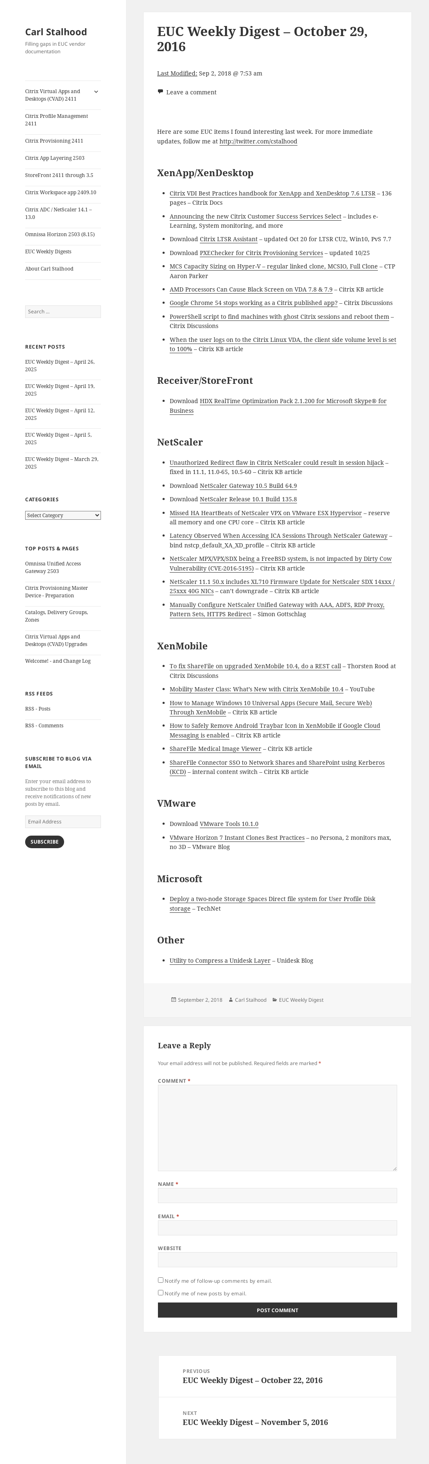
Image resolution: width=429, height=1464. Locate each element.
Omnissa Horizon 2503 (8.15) (60, 234)
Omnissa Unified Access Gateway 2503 (53, 567)
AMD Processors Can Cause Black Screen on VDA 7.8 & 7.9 (251, 289)
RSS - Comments (44, 725)
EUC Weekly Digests (48, 251)
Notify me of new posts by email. (205, 1293)
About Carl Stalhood (49, 268)
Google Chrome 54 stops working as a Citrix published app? (254, 303)
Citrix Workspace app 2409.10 (60, 192)
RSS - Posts (37, 708)
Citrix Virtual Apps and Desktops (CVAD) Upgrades (56, 640)
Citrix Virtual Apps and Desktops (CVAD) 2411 (52, 95)
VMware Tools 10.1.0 (229, 824)
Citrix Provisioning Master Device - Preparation (56, 591)
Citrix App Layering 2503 (55, 158)
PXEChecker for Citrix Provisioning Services (261, 253)
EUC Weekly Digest (301, 999)
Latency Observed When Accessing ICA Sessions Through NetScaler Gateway (279, 535)
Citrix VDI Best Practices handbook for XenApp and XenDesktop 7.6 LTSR (272, 193)
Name (168, 1184)
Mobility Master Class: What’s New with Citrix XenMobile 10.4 (257, 689)
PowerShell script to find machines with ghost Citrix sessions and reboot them (279, 316)
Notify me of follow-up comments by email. (218, 1280)
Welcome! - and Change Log (57, 660)
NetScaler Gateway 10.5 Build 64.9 (248, 486)
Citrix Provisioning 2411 (54, 140)
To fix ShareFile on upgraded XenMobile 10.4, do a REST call (255, 666)
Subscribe (45, 841)
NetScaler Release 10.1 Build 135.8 (248, 499)
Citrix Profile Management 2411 (56, 119)
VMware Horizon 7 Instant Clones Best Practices (237, 837)
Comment (174, 1080)
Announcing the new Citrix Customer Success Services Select (255, 216)
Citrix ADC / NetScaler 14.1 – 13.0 (58, 213)
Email (168, 1216)
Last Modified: (177, 73)
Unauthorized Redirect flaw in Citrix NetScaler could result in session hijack (277, 462)
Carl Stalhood (56, 31)
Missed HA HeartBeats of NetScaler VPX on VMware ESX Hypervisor (266, 513)
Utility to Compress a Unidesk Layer (220, 960)
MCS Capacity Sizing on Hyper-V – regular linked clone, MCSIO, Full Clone (274, 266)
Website (169, 1248)
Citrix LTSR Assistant (229, 239)
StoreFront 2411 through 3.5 (59, 175)
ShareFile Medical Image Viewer (215, 749)
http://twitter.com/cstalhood (258, 141)
